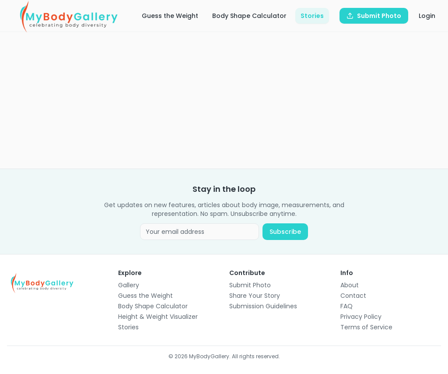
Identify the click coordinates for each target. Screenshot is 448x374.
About (349, 285)
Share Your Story (254, 295)
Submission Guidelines (263, 306)
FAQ (346, 306)
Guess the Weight (170, 15)
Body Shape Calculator (249, 15)
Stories (312, 15)
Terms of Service (366, 327)
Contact (353, 295)
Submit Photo (250, 285)
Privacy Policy (361, 316)
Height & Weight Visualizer (158, 316)
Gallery (128, 285)
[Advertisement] (224, 100)
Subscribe (285, 231)
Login (427, 15)
